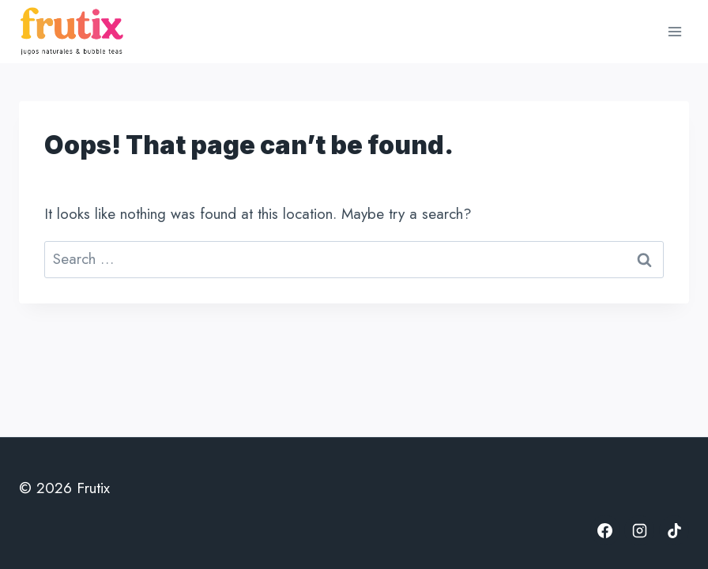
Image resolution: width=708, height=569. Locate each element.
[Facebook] (605, 530)
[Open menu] (674, 31)
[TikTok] (674, 530)
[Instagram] (639, 530)
